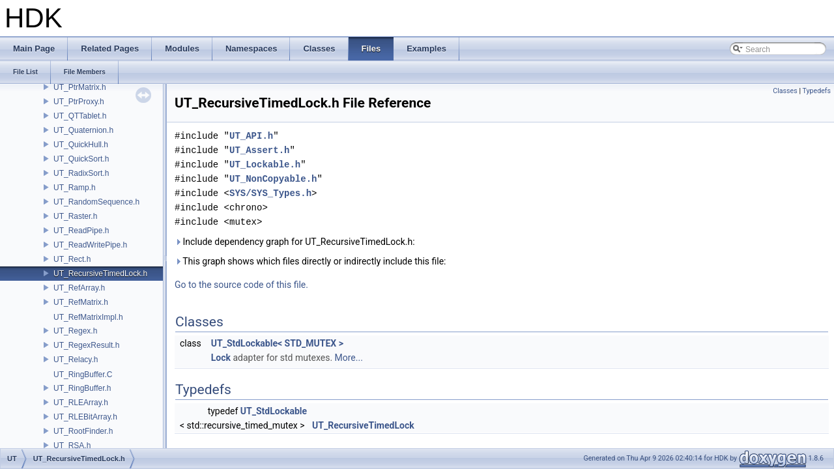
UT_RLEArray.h (80, 402)
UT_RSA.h (72, 445)
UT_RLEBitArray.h (85, 416)
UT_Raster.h (75, 216)
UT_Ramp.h (74, 187)
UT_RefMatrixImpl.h (88, 317)
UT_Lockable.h (264, 164)
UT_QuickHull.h (80, 144)
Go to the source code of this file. (241, 284)
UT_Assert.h (259, 150)
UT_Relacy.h (75, 359)
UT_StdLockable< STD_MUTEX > (277, 343)
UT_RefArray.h (79, 287)
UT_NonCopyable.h (273, 179)
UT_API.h (251, 136)
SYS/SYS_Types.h (270, 193)
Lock (221, 357)
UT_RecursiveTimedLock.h (100, 273)
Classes (785, 91)
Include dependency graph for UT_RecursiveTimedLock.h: (295, 241)
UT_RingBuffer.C (83, 374)
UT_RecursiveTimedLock (363, 425)
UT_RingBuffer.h (82, 388)
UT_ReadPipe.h (81, 230)
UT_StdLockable (273, 411)
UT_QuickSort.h (81, 158)
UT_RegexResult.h (86, 345)
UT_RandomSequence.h (96, 201)
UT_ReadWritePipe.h (90, 244)
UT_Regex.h (75, 330)
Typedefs (816, 91)
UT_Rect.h (72, 259)
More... (349, 357)
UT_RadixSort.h (81, 173)
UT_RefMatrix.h (80, 302)
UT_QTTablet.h (79, 116)
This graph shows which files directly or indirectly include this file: (310, 261)
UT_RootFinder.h (83, 431)
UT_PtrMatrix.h (79, 87)
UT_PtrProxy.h (78, 101)
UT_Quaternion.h (83, 130)
